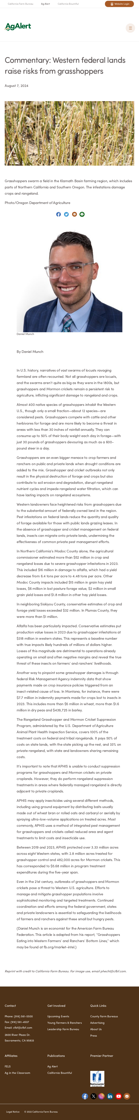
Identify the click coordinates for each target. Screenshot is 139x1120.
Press (93, 1035)
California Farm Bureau (20, 4)
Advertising (97, 1023)
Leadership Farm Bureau (63, 1029)
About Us (96, 1029)
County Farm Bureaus (104, 1016)
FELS (8, 1066)
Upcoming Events (58, 1016)
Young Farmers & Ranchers (64, 1023)
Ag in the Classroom (17, 1073)
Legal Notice (13, 1112)
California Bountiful (68, 4)
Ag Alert (45, 4)
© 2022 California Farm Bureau (41, 1112)
